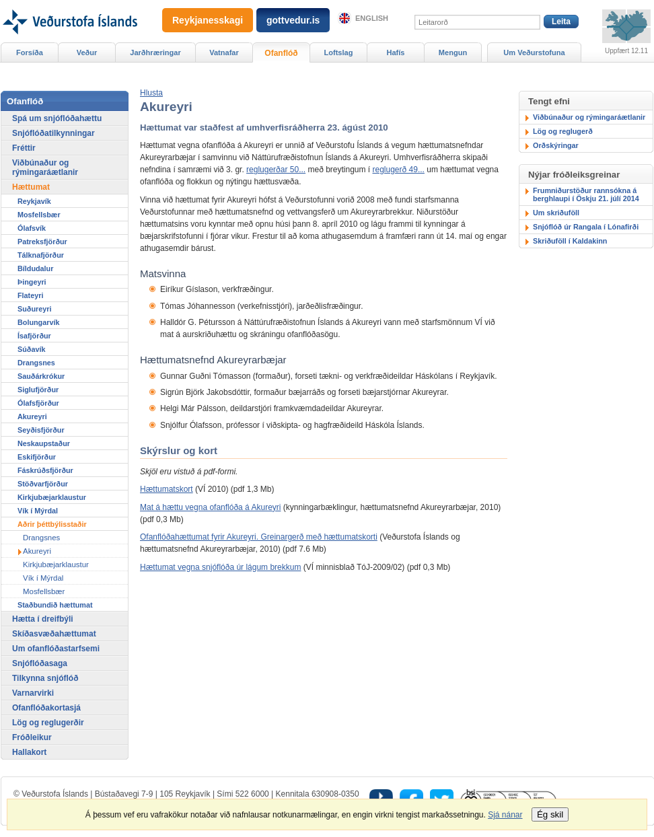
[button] (151, 93)
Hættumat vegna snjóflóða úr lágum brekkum (220, 567)
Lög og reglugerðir (48, 722)
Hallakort (29, 752)
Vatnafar (224, 52)
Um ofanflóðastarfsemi (56, 648)
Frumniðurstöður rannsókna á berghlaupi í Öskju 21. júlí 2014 (586, 194)
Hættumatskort (166, 489)
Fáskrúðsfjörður (45, 470)
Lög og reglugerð (563, 131)
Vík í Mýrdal (37, 511)
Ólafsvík (31, 228)
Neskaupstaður (43, 443)
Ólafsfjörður (38, 403)
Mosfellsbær (39, 215)
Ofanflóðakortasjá (46, 708)
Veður (87, 52)
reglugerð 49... (399, 169)
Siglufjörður (38, 390)
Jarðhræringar (155, 52)
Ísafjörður (34, 336)
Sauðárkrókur (41, 376)
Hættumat (31, 187)
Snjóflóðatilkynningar (53, 133)
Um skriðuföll (556, 213)
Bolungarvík (38, 322)
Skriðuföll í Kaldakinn (570, 241)
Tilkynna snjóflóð (45, 678)
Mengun (453, 52)
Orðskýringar (556, 145)
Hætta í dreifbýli (42, 619)
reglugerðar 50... (275, 169)
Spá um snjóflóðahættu (57, 118)
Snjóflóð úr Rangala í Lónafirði (586, 227)
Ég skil (550, 814)
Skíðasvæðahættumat (54, 634)
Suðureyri (34, 309)
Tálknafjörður (40, 255)
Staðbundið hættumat (55, 605)
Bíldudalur (35, 268)
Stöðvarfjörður (42, 484)
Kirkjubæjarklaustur (51, 497)
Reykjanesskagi (207, 20)
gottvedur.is (293, 20)
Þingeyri (31, 282)
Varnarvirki (33, 693)
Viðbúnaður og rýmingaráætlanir (589, 117)
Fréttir (24, 148)
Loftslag (338, 52)
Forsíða (29, 52)
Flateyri (30, 295)
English (371, 18)
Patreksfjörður (42, 242)
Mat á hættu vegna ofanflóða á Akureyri (210, 507)
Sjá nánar (505, 815)
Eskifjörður (36, 457)
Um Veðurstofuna (534, 52)
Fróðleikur (32, 737)
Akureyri (32, 416)
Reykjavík (34, 201)
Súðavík (31, 349)
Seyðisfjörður (41, 430)
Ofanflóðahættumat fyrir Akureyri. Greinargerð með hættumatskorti (258, 537)
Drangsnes (36, 363)
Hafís (396, 52)
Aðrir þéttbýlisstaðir (52, 524)
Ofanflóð (280, 53)
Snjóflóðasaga (39, 663)
